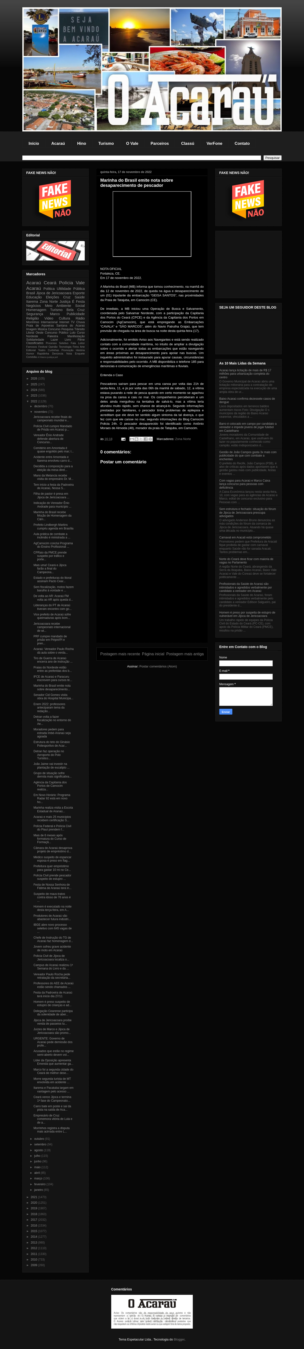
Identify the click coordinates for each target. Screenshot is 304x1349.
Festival (42, 346)
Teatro (41, 350)
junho (38, 1161)
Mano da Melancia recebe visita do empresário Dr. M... (53, 477)
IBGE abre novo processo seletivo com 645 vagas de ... (53, 928)
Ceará (50, 282)
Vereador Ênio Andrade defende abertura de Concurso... (49, 438)
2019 (34, 1208)
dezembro (41, 406)
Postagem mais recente (120, 654)
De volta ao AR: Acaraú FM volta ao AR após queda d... (53, 597)
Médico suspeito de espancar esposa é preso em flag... (52, 859)
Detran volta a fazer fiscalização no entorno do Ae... (52, 720)
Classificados (34, 343)
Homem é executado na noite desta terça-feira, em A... (53, 908)
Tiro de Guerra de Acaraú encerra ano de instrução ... (53, 660)
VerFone (214, 143)
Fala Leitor (78, 343)
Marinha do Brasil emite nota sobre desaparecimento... (52, 687)
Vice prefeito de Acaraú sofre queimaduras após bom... (52, 616)
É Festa (78, 301)
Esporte (79, 293)
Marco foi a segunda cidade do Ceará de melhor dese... (53, 1071)
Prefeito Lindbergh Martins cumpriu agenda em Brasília (53, 526)
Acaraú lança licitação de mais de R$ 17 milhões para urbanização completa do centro (245, 374)
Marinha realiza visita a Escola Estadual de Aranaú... (53, 809)
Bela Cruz (76, 310)
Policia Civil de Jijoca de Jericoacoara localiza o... (51, 957)
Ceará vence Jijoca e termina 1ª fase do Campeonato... (52, 1098)
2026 (34, 378)
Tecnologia (65, 346)
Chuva (80, 322)
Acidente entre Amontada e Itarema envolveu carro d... (53, 458)
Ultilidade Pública (71, 289)
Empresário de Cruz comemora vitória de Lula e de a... (53, 1119)
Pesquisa (67, 329)
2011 (34, 1254)
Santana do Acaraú (70, 325)
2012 (34, 1248)
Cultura (64, 318)
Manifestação (76, 336)
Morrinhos (32, 322)
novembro (41, 412)
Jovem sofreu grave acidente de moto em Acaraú (52, 948)
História (80, 350)
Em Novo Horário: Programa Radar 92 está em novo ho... (52, 798)
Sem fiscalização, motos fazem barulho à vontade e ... (54, 588)
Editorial (31, 350)
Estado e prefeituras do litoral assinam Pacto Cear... (52, 579)
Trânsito (79, 329)
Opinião (53, 346)
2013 (34, 1242)
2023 (34, 395)
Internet (64, 322)
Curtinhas (53, 350)
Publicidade (76, 314)
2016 (34, 1225)
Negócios (33, 306)
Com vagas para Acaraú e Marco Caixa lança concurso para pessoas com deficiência (244, 484)
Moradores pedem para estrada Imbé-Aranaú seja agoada (52, 733)
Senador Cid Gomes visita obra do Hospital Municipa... (53, 696)
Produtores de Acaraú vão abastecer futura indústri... (52, 917)
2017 (34, 1219)
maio (37, 1167)
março (38, 1178)
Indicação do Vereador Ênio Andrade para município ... (52, 504)
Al (38, 357)
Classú (187, 143)
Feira (76, 346)
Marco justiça (47, 357)
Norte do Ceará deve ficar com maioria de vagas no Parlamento (246, 560)
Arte (82, 346)
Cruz (66, 297)
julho (37, 1156)
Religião (32, 318)
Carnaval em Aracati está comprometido (245, 537)
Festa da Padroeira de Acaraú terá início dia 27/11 (53, 994)
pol (56, 357)
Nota (69, 353)
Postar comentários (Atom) (158, 666)
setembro (40, 1144)
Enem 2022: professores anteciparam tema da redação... (49, 707)
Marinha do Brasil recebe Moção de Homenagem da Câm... (52, 515)
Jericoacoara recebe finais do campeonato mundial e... (53, 418)
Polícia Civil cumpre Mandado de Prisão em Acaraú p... (53, 427)
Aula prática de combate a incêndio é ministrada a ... (52, 535)
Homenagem (36, 310)
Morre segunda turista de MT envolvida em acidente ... (52, 1080)
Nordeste (32, 336)
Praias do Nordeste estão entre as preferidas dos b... (53, 669)
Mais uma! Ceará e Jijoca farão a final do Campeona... (50, 568)
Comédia (31, 356)
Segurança (34, 314)
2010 (34, 1259)
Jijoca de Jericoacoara (53, 293)
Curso (81, 332)
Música (42, 329)
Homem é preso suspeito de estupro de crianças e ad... (52, 1003)
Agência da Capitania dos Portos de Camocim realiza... (50, 786)
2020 (34, 1202)
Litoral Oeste (34, 332)
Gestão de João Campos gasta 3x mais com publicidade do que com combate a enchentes (248, 455)
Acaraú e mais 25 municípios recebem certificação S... (52, 818)
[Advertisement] (152, 608)
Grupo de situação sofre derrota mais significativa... (53, 774)
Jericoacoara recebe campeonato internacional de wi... (52, 627)
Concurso (54, 329)
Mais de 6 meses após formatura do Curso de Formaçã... (50, 839)
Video (48, 318)
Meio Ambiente (58, 306)
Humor (30, 353)
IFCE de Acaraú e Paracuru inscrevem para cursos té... (53, 678)
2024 (34, 390)
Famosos (31, 346)
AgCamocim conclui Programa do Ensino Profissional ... (53, 545)
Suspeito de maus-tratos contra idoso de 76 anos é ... (52, 897)
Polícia (66, 282)
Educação (34, 297)
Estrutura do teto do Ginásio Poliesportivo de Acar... (52, 743)
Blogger (179, 1339)
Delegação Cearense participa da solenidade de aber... (53, 1012)
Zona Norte (183, 439)
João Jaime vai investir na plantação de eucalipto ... (51, 765)
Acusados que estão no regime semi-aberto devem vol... (54, 1052)
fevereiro (40, 1184)
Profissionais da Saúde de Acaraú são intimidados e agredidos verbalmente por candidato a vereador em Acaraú (245, 587)
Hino (81, 143)
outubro (39, 1139)
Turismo (106, 143)
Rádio (80, 318)
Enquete (80, 353)
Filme (81, 339)
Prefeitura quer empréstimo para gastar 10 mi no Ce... (52, 868)
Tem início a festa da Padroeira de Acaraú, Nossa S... (54, 486)
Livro (68, 339)
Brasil (30, 293)
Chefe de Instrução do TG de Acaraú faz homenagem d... (53, 939)
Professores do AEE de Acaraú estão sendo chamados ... (54, 985)
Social (80, 306)
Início (34, 143)
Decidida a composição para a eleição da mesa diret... (53, 468)
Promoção (67, 350)
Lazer (54, 339)
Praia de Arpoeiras (40, 325)
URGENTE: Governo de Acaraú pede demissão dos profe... (53, 1042)
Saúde (80, 297)
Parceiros (160, 143)
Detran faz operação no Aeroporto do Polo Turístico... (49, 755)
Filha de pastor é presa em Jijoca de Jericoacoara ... (51, 495)
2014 (34, 1236)
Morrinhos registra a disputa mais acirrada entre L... (52, 1129)
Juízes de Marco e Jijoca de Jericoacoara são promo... (52, 1031)
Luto (73, 332)
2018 (34, 1214)
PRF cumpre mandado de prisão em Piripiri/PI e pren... (50, 640)
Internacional (49, 322)
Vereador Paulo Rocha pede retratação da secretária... (52, 976)
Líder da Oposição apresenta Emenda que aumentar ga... (53, 1062)
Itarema (32, 301)
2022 (34, 401)
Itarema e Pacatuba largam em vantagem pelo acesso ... (54, 1089)
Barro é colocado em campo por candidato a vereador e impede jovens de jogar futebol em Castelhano (248, 427)
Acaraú (58, 143)
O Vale (132, 143)
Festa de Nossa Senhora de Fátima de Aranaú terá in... (52, 886)
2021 (34, 1197)
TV (73, 322)
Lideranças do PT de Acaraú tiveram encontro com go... (53, 607)
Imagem (31, 329)
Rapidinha (43, 353)
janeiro (39, 1190)
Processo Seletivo (57, 343)
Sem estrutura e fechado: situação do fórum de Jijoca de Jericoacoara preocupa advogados (247, 512)
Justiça (64, 301)
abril (37, 1173)
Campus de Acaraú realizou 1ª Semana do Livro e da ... (53, 966)
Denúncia (57, 353)
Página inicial (153, 654)
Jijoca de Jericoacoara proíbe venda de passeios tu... (53, 1022)
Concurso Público (56, 332)
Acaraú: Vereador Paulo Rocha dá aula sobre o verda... (54, 650)
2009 (34, 1265)
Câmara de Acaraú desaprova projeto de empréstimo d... (53, 849)
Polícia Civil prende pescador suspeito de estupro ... (52, 877)
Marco (55, 314)
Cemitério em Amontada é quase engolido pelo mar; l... (54, 449)
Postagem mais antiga (185, 654)
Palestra (52, 336)
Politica (49, 289)
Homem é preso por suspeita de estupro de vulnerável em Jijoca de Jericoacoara (247, 614)
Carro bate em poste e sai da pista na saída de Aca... (52, 1108)
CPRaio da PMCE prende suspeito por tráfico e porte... (50, 556)
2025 (34, 384)
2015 (34, 1231)
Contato (242, 143)
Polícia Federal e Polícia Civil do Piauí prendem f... (52, 827)
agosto (39, 1150)
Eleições (52, 297)
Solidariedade (35, 339)
